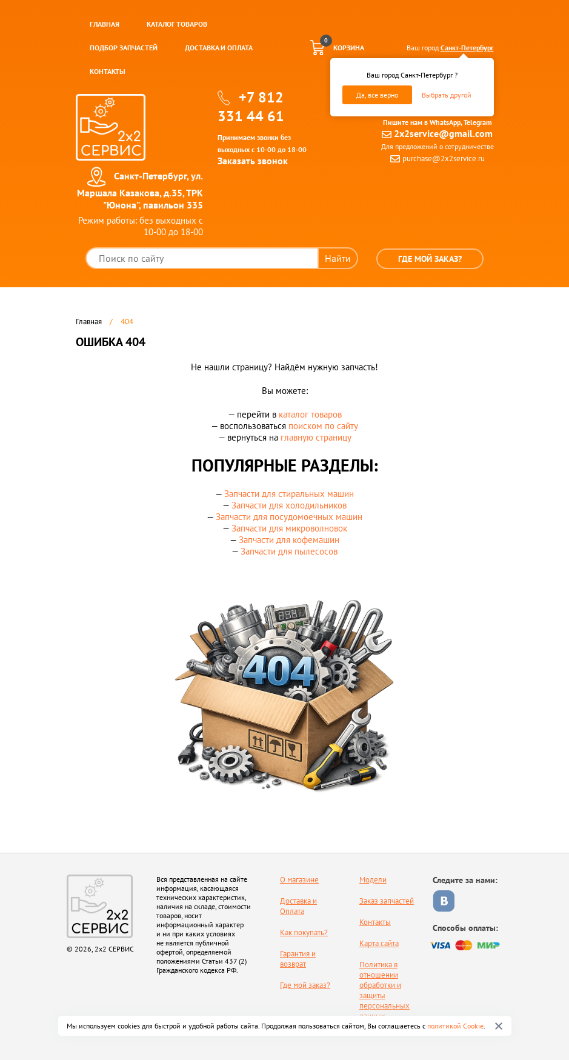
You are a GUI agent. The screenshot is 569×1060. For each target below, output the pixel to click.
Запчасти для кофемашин (289, 539)
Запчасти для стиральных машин (289, 493)
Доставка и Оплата (298, 906)
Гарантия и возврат (298, 958)
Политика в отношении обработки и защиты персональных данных (384, 990)
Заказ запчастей (386, 901)
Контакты (107, 71)
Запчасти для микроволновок (289, 528)
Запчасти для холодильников (289, 505)
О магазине (299, 880)
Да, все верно (377, 94)
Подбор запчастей (124, 47)
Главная (104, 23)
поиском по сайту (323, 426)
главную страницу (316, 437)
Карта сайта (379, 943)
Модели (373, 880)
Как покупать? (304, 932)
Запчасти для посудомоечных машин (289, 516)
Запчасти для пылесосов (289, 551)
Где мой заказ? (430, 258)
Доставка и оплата (219, 47)
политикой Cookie (455, 1025)
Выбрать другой (446, 94)
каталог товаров (310, 414)
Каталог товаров (177, 23)
